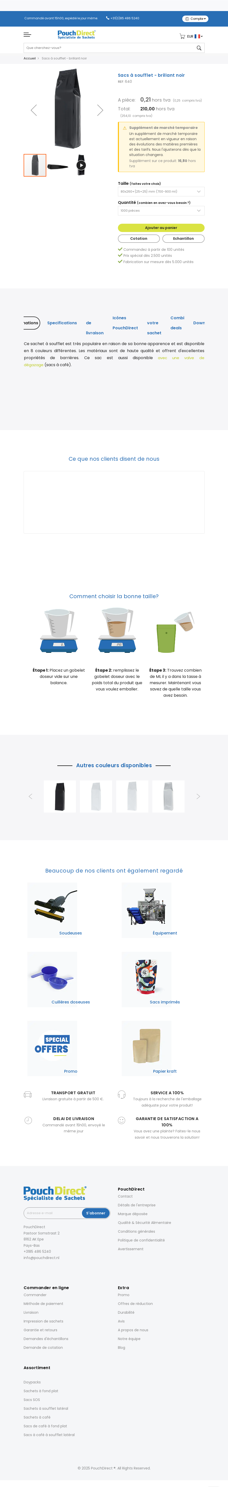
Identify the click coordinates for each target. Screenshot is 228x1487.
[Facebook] (25, 1271)
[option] (60, 798)
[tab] (25, 325)
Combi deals (177, 325)
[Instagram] (32, 1271)
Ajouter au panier (161, 229)
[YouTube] (53, 1271)
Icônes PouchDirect (125, 325)
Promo (123, 1296)
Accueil (30, 60)
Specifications (62, 325)
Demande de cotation (43, 1349)
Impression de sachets (43, 1323)
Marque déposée (133, 1215)
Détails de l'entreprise (137, 1207)
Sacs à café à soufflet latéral (49, 1436)
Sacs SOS (32, 1401)
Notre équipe (129, 1340)
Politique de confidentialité (141, 1242)
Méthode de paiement (43, 1305)
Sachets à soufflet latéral (46, 1410)
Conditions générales (136, 1233)
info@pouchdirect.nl (41, 1259)
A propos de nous (133, 1332)
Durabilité (126, 1314)
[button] (34, 112)
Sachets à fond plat (41, 1392)
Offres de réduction (135, 1305)
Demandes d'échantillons (46, 1340)
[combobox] (114, 50)
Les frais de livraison (95, 325)
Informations (24, 325)
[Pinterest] (46, 1271)
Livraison (31, 1314)
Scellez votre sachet (154, 325)
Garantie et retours (40, 1332)
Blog (121, 1349)
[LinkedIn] (39, 1271)
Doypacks (32, 1384)
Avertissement (131, 1251)
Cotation (138, 240)
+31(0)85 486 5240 (124, 18)
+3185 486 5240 (37, 1253)
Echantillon (183, 240)
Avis (121, 1323)
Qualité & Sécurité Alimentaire (144, 1224)
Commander (35, 1296)
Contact (125, 1198)
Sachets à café (37, 1419)
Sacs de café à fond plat (45, 1428)
